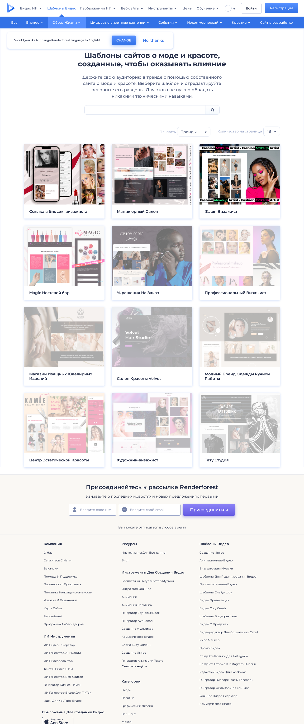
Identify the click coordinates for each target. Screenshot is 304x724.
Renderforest (53, 617)
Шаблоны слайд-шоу (216, 593)
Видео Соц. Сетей (213, 609)
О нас (48, 553)
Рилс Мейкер (209, 641)
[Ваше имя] (92, 511)
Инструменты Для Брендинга (144, 553)
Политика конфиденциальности (68, 593)
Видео (126, 691)
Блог (125, 561)
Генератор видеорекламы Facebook (226, 681)
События (168, 22)
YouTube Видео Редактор (218, 697)
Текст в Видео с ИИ (58, 670)
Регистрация (282, 8)
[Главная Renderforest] (10, 8)
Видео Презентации (214, 601)
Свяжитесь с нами (57, 561)
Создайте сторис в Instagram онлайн (228, 665)
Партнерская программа (62, 585)
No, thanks (153, 40)
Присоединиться (209, 510)
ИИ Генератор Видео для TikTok (67, 694)
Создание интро (212, 553)
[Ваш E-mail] (149, 511)
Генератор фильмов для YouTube (224, 689)
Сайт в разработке (276, 22)
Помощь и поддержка (60, 577)
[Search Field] (144, 111)
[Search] (212, 111)
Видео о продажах (214, 625)
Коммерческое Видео (216, 704)
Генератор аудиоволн (138, 622)
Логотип (128, 699)
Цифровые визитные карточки (120, 22)
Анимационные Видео (216, 561)
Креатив (242, 22)
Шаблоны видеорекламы (218, 617)
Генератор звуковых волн (141, 613)
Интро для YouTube (136, 590)
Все (14, 22)
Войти (251, 8)
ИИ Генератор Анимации (62, 654)
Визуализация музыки (216, 569)
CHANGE (123, 40)
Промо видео (210, 649)
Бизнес (35, 22)
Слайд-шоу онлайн (136, 645)
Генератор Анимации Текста (142, 661)
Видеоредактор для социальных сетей (229, 633)
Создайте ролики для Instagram (224, 657)
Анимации (129, 598)
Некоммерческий (205, 22)
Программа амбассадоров (64, 625)
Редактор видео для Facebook (223, 673)
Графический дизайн (137, 707)
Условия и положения (60, 601)
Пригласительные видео (218, 585)
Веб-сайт (129, 715)
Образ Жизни (67, 22)
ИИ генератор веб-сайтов (63, 677)
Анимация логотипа (137, 606)
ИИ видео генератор (59, 646)
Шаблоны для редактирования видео (228, 577)
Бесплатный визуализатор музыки (148, 582)
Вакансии (51, 569)
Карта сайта (53, 609)
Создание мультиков (137, 630)
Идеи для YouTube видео (63, 701)
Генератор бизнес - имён (62, 686)
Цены (188, 8)
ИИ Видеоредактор (58, 662)
